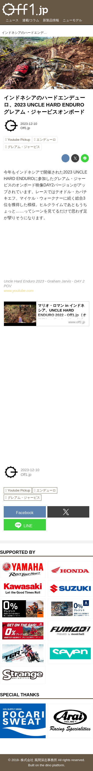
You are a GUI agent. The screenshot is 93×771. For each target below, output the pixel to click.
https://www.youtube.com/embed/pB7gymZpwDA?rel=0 (46, 253)
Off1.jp (25, 128)
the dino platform (52, 765)
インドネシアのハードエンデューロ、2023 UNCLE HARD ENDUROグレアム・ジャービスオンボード (44, 105)
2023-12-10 (29, 124)
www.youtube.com (79, 86)
